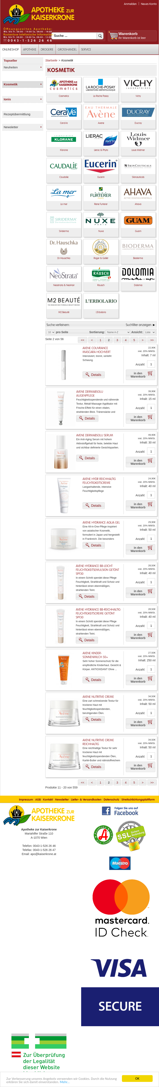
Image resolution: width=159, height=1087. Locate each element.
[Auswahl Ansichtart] (150, 332)
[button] (82, 340)
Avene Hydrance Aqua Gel (101, 523)
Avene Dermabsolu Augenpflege (89, 394)
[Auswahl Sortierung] (118, 332)
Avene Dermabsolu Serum (94, 435)
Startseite (51, 60)
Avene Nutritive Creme (98, 697)
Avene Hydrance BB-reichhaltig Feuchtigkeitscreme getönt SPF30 (98, 613)
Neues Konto (149, 4)
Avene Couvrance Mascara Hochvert (96, 350)
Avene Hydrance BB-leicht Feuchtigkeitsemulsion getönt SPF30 (97, 570)
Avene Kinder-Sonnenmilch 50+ (95, 655)
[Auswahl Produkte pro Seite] (51, 332)
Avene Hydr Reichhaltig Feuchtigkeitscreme (99, 481)
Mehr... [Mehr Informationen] (66, 1082)
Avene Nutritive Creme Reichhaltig (98, 742)
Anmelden (130, 4)
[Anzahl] (151, 364)
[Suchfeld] (77, 35)
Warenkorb (127, 34)
